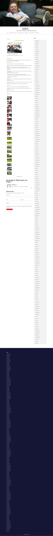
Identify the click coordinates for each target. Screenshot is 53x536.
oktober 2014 (37, 236)
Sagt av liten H (37, 32)
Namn (7, 199)
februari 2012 (37, 302)
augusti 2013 (8, 485)
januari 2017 (37, 180)
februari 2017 (37, 178)
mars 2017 (37, 176)
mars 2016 (37, 201)
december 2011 (37, 306)
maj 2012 (8, 503)
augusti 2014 (37, 240)
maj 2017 (37, 172)
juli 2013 (37, 267)
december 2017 (37, 158)
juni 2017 (37, 170)
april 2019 (37, 125)
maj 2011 (37, 320)
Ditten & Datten (11, 32)
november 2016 (9, 438)
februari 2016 (37, 203)
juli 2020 (37, 96)
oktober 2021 (37, 67)
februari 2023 (37, 51)
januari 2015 (8, 464)
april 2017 (37, 174)
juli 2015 (37, 217)
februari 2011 (8, 521)
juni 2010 (37, 343)
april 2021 (8, 375)
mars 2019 (37, 127)
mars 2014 (37, 250)
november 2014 (37, 234)
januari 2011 (8, 522)
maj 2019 (37, 123)
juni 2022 (37, 55)
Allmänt (15, 32)
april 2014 (37, 248)
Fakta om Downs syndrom (20, 32)
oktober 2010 (8, 526)
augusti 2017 (37, 166)
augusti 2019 (8, 398)
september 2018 (38, 139)
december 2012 (37, 281)
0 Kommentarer (20, 176)
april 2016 (37, 199)
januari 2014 (8, 479)
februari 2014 (37, 252)
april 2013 (37, 273)
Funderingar (26, 32)
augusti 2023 (8, 355)
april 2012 (8, 504)
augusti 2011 (37, 314)
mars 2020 (37, 104)
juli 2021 (37, 71)
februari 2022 (37, 61)
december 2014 (37, 232)
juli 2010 (37, 341)
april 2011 (37, 322)
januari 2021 (8, 379)
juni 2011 (37, 318)
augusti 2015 (37, 215)
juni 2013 (37, 269)
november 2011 (37, 308)
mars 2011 (37, 324)
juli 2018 (37, 143)
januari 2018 (8, 421)
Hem (7, 32)
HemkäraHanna (13, 184)
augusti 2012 (37, 289)
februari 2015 (8, 463)
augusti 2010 (37, 339)
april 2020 (37, 102)
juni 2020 (37, 98)
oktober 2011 (37, 310)
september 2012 (38, 287)
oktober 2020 (37, 90)
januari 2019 (37, 131)
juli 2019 (8, 399)
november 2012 (37, 283)
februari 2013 (37, 277)
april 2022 (37, 57)
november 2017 (37, 160)
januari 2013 (37, 279)
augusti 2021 (37, 69)
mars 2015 (8, 462)
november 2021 (37, 65)
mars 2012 (8, 505)
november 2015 (37, 209)
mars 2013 (37, 275)
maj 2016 (37, 197)
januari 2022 (37, 63)
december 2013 (9, 480)
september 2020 (38, 92)
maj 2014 (37, 246)
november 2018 (37, 135)
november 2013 (9, 481)
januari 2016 (37, 205)
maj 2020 (37, 100)
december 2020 (37, 86)
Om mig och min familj (31, 32)
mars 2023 (8, 358)
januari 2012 (37, 304)
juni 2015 (8, 458)
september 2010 (9, 527)
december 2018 (37, 133)
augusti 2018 (37, 141)
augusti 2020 (37, 94)
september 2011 (38, 312)
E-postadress (21, 199)
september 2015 (38, 213)
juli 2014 (37, 242)
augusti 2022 (37, 53)
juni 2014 (37, 244)
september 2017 (38, 164)
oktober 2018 (37, 137)
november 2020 (37, 88)
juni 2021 (37, 73)
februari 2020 (37, 106)
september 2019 (9, 397)
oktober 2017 (37, 162)
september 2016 (9, 440)
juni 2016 (37, 195)
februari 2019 (37, 129)
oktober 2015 (37, 211)
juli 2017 (37, 168)
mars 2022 (37, 59)
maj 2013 (37, 271)
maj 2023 (8, 356)
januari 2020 (37, 108)
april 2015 (8, 461)
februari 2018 (8, 420)
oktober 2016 (8, 439)
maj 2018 (8, 416)
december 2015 (37, 207)
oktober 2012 (37, 285)
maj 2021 (8, 374)
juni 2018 (8, 415)
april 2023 (8, 357)
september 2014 (38, 238)
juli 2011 (37, 316)
